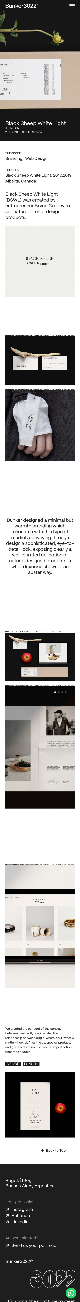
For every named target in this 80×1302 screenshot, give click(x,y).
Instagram (22, 1210)
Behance (20, 1216)
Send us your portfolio (33, 1246)
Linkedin (20, 1222)
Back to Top (56, 1150)
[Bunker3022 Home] (22, 6)
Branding (13, 159)
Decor (13, 1064)
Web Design (36, 159)
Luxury (31, 1064)
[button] (55, 692)
